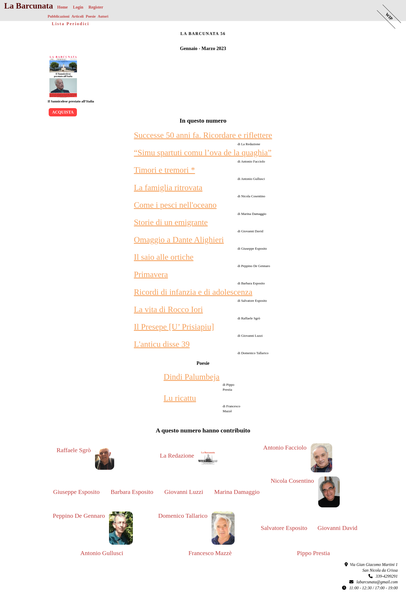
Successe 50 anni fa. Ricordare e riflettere (203, 135)
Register (96, 7)
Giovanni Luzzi (183, 491)
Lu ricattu (180, 398)
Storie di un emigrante (171, 222)
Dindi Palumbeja (192, 376)
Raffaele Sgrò (73, 450)
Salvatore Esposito (284, 527)
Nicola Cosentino (292, 480)
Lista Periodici (70, 24)
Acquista (63, 112)
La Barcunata (28, 5)
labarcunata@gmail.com (373, 582)
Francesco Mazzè (210, 553)
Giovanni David (337, 527)
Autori (103, 16)
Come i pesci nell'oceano (175, 204)
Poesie (91, 16)
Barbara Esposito (132, 491)
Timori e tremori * (164, 169)
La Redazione (177, 455)
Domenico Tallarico (182, 515)
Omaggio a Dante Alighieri (179, 239)
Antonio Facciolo (284, 447)
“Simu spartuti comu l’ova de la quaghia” (202, 152)
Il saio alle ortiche (163, 257)
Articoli (77, 16)
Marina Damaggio (236, 491)
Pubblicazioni (58, 16)
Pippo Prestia (313, 553)
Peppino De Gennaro (79, 515)
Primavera (151, 274)
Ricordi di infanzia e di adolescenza (193, 292)
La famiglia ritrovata (168, 187)
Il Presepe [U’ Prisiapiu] (174, 326)
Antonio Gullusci (101, 553)
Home (62, 7)
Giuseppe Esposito (76, 491)
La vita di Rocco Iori (168, 309)
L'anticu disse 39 (162, 344)
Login (78, 7)
